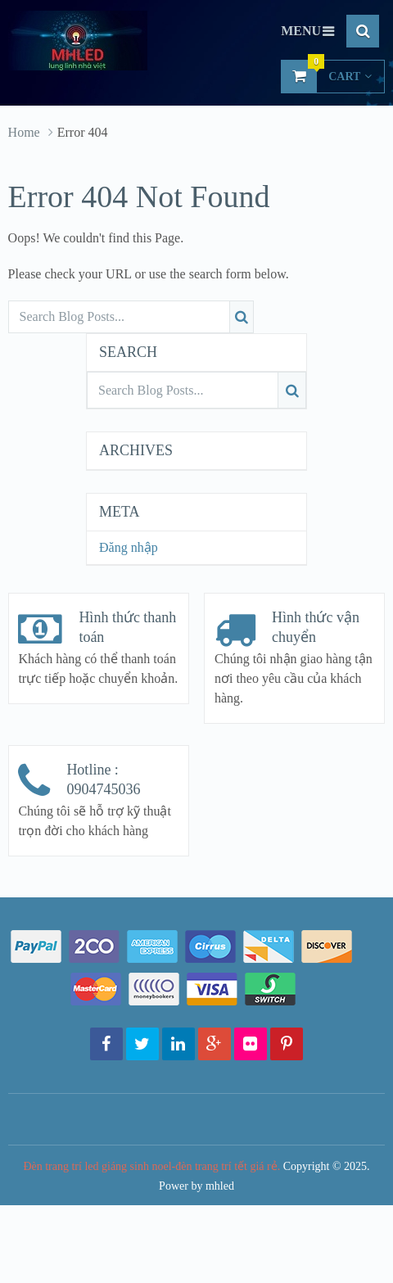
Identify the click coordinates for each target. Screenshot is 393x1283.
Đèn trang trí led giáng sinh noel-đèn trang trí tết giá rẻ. (151, 1166)
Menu (301, 31)
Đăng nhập (128, 547)
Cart (327, 76)
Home (24, 132)
